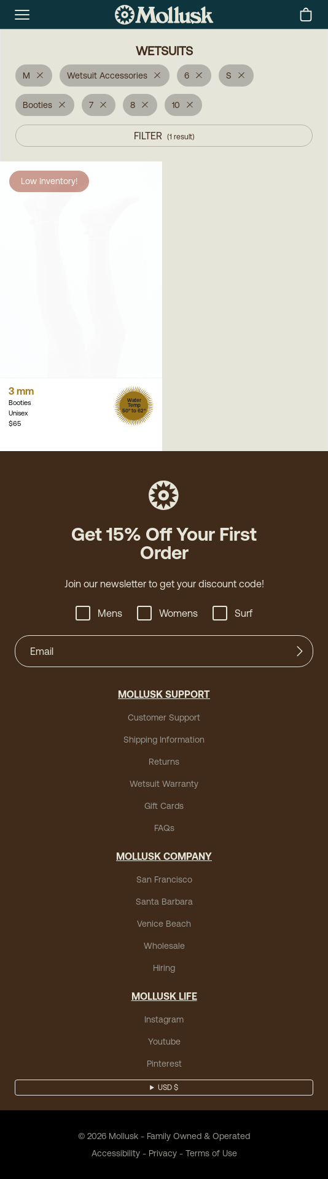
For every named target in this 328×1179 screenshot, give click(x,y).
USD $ (168, 1087)
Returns (164, 762)
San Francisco (164, 879)
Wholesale (164, 946)
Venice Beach (164, 924)
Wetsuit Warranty (164, 784)
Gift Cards (164, 806)
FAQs (164, 828)
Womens (167, 613)
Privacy (163, 1153)
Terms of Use (211, 1153)
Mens (99, 613)
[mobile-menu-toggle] (22, 14)
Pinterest (164, 1064)
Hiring (164, 968)
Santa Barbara (164, 901)
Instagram (164, 1019)
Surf (232, 613)
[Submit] (299, 651)
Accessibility (116, 1153)
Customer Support (164, 717)
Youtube (164, 1041)
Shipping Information (164, 739)
